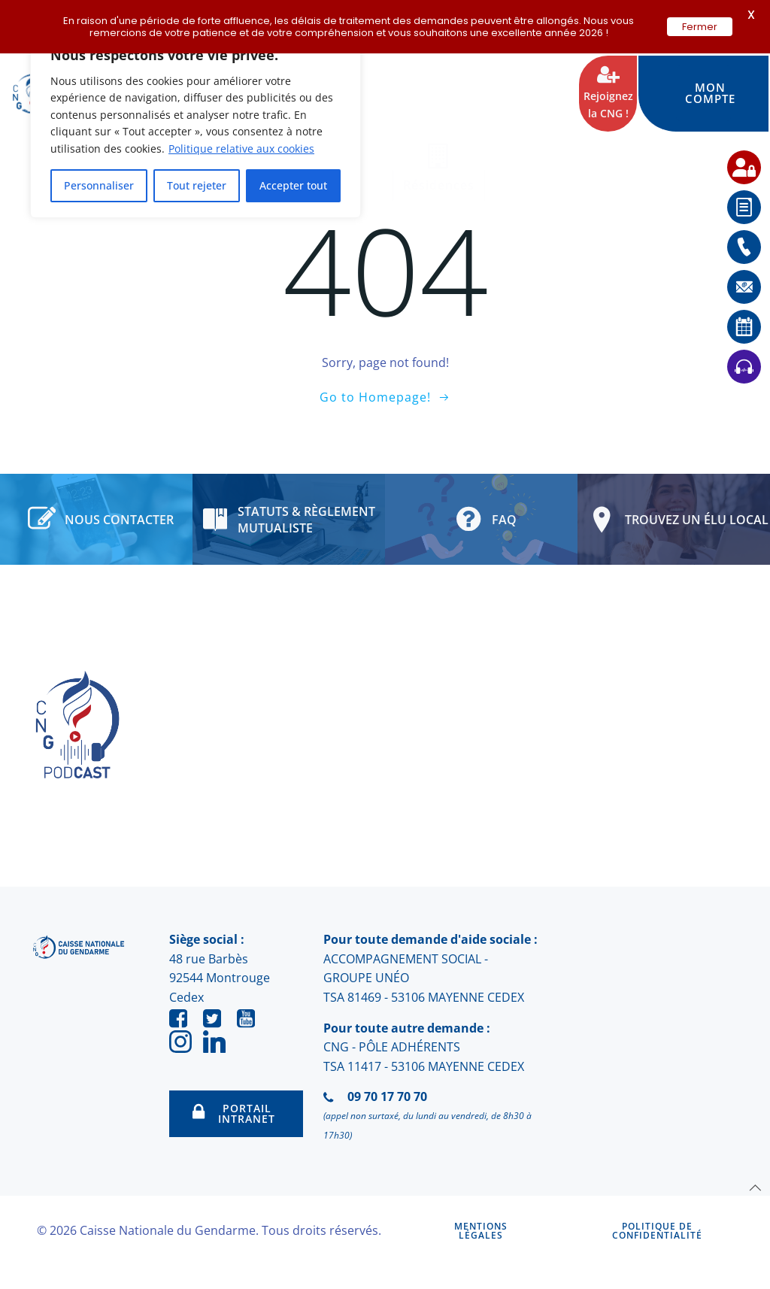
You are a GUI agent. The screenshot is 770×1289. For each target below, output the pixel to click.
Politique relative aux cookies (241, 148)
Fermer (699, 27)
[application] (732, 1251)
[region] (195, 124)
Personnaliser (99, 185)
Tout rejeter (196, 185)
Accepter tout (293, 185)
